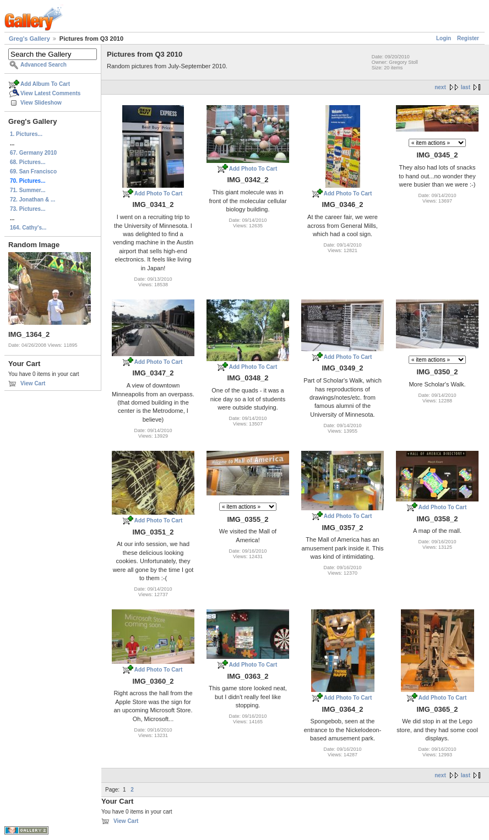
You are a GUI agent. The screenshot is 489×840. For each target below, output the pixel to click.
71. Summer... (27, 190)
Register (468, 38)
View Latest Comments (50, 93)
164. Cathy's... (28, 228)
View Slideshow (41, 103)
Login (443, 38)
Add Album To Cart (45, 84)
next (440, 87)
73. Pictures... (27, 209)
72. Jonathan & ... (32, 200)
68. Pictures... (27, 162)
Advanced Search (43, 65)
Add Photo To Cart (158, 193)
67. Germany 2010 (33, 153)
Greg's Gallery (29, 38)
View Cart (32, 383)
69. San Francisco (33, 171)
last (465, 87)
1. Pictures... (26, 134)
